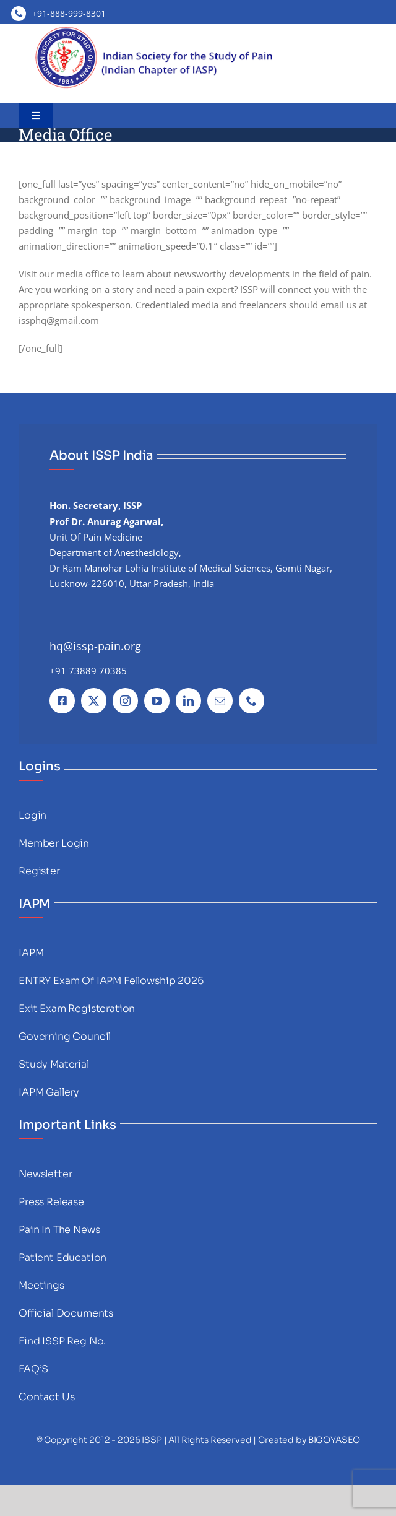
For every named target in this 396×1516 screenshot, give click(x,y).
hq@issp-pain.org (95, 645)
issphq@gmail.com (59, 320)
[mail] (220, 700)
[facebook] (62, 700)
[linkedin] (188, 700)
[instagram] (125, 700)
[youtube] (157, 700)
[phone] (251, 700)
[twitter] (93, 700)
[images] (154, 28)
